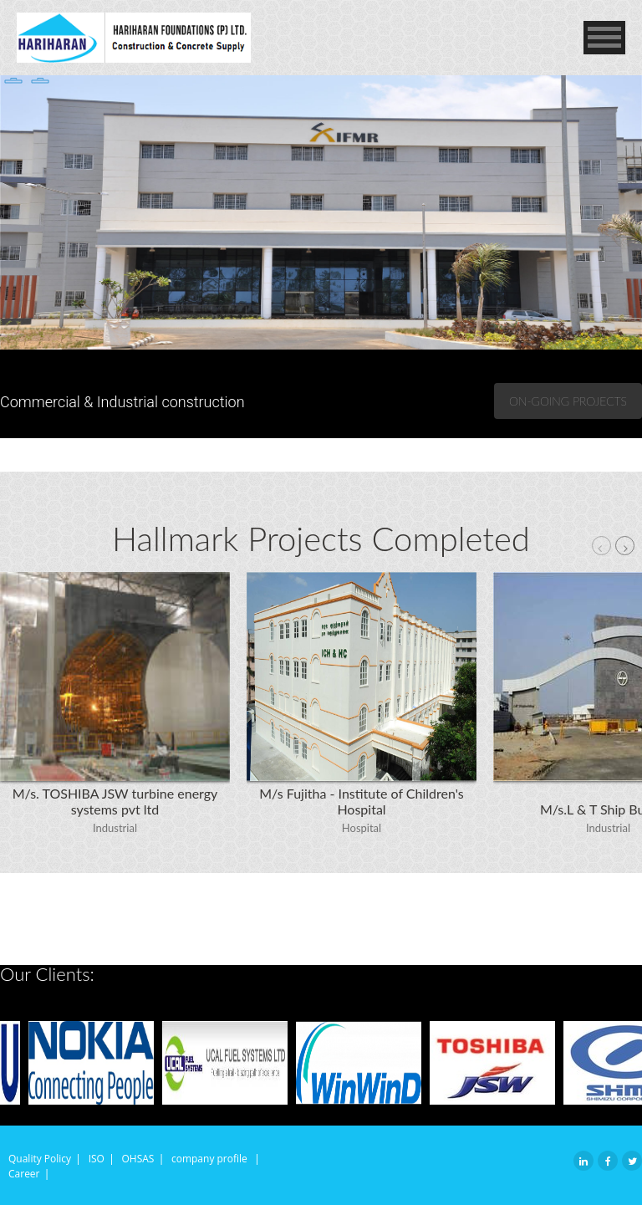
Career (24, 1174)
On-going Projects (568, 401)
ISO (96, 1158)
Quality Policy (39, 1158)
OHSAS (137, 1158)
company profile (210, 1158)
